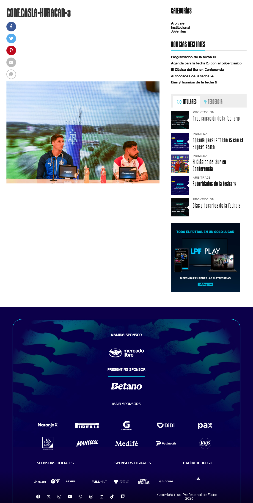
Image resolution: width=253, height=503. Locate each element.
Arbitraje (177, 23)
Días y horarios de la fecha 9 (194, 82)
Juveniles (178, 31)
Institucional (180, 27)
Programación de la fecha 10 (193, 57)
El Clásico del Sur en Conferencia (197, 70)
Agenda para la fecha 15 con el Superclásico (206, 63)
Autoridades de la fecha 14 (192, 76)
